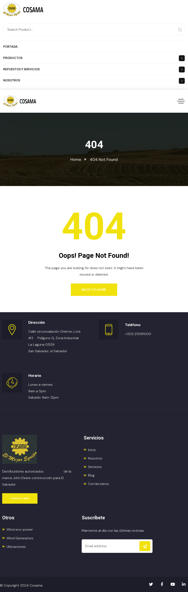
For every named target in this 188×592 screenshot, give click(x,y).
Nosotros (93, 458)
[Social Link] (151, 584)
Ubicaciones (14, 546)
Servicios (93, 467)
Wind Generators (17, 538)
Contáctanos (96, 483)
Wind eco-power (17, 529)
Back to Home (94, 290)
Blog (89, 475)
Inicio (90, 450)
